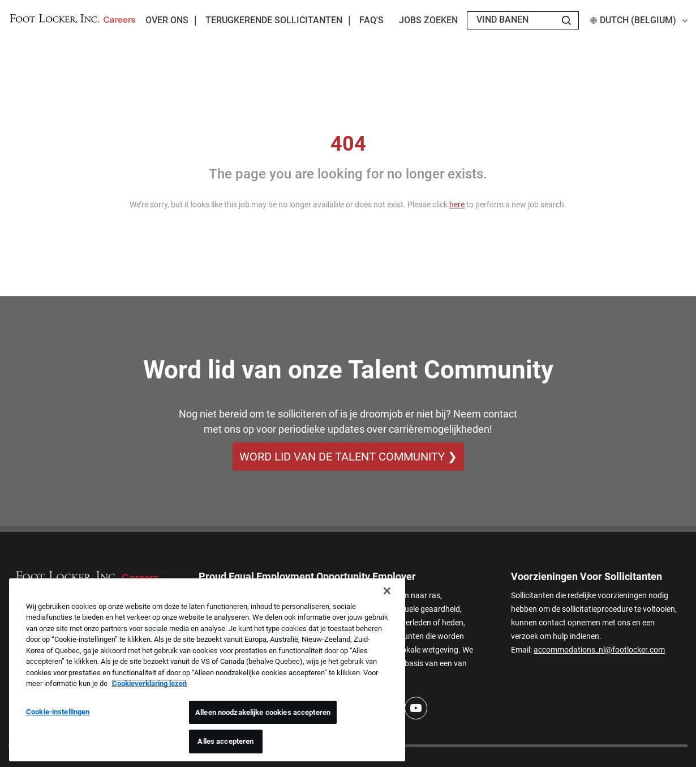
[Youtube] (416, 708)
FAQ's (371, 20)
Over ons (166, 20)
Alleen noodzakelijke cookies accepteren (262, 712)
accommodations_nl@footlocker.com (599, 649)
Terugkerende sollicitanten (273, 20)
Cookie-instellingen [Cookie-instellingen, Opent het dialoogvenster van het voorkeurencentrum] (57, 712)
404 (348, 144)
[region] (207, 669)
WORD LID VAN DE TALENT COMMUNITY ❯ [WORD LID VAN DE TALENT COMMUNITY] (348, 456)
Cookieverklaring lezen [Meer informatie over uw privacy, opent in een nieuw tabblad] (149, 683)
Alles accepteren (225, 741)
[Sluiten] (387, 590)
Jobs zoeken (428, 20)
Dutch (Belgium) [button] (639, 20)
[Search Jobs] (566, 20)
